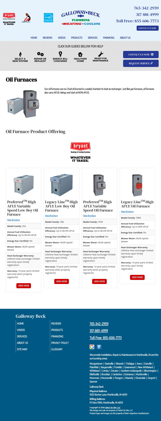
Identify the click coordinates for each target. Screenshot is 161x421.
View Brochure (13, 220)
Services (92, 37)
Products (76, 37)
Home (34, 37)
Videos (61, 37)
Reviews (47, 37)
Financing (108, 37)
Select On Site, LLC (112, 407)
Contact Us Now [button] (148, 28)
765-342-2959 (99, 324)
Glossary (61, 351)
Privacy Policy (65, 344)
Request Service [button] (141, 63)
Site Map (26, 351)
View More (23, 285)
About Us (125, 37)
